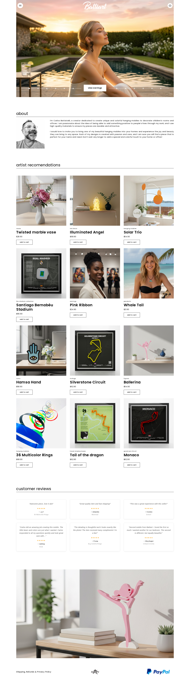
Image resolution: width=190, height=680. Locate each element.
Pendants (127, 301)
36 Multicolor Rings (34, 455)
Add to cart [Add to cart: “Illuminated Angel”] (78, 242)
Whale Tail (134, 305)
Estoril (148, 514)
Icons (18, 378)
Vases (18, 228)
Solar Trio (133, 232)
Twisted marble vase (36, 232)
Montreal (95, 514)
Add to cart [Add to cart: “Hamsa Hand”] (24, 392)
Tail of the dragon (87, 455)
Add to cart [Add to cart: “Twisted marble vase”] (24, 242)
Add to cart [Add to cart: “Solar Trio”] (132, 242)
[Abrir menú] (20, 5)
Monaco (131, 455)
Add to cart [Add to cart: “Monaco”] (132, 465)
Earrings (73, 301)
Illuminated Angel (87, 232)
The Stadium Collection (24, 301)
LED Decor (73, 228)
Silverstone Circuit (87, 382)
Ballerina (132, 382)
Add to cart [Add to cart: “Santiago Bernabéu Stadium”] (24, 319)
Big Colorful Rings (95, 544)
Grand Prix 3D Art (130, 451)
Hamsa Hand (28, 382)
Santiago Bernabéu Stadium (34, 307)
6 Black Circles (148, 544)
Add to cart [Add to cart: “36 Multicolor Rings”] (24, 465)
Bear (41, 547)
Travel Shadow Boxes (78, 451)
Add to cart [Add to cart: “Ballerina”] (132, 392)
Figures (126, 378)
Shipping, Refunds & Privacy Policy (33, 671)
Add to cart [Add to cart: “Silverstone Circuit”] (78, 392)
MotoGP (73, 378)
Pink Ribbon (81, 305)
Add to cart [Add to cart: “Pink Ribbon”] (78, 315)
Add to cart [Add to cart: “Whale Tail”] (132, 315)
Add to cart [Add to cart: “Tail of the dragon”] (78, 465)
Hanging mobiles (130, 228)
